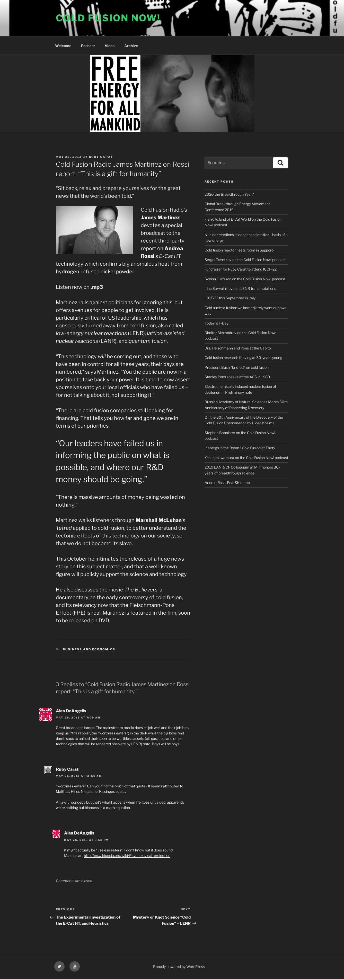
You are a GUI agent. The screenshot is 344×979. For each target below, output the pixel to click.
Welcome (63, 45)
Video (109, 45)
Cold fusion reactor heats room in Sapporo (239, 250)
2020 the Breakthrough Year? (229, 194)
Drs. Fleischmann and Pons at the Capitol (238, 348)
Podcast (88, 45)
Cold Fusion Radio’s (164, 210)
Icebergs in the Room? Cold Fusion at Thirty (240, 448)
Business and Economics (89, 649)
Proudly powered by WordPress (179, 966)
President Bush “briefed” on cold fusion (237, 367)
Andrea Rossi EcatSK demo (227, 482)
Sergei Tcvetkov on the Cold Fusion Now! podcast (245, 259)
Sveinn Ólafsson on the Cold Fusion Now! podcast (245, 279)
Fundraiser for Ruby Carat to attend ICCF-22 (241, 269)
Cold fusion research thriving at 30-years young (243, 357)
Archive (131, 45)
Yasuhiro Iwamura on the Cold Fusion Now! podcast (246, 457)
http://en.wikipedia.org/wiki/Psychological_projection (127, 855)
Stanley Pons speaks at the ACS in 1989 (237, 377)
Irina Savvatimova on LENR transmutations (240, 288)
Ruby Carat (101, 157)
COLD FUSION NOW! (108, 18)
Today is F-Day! (217, 323)
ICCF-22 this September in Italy (230, 298)
